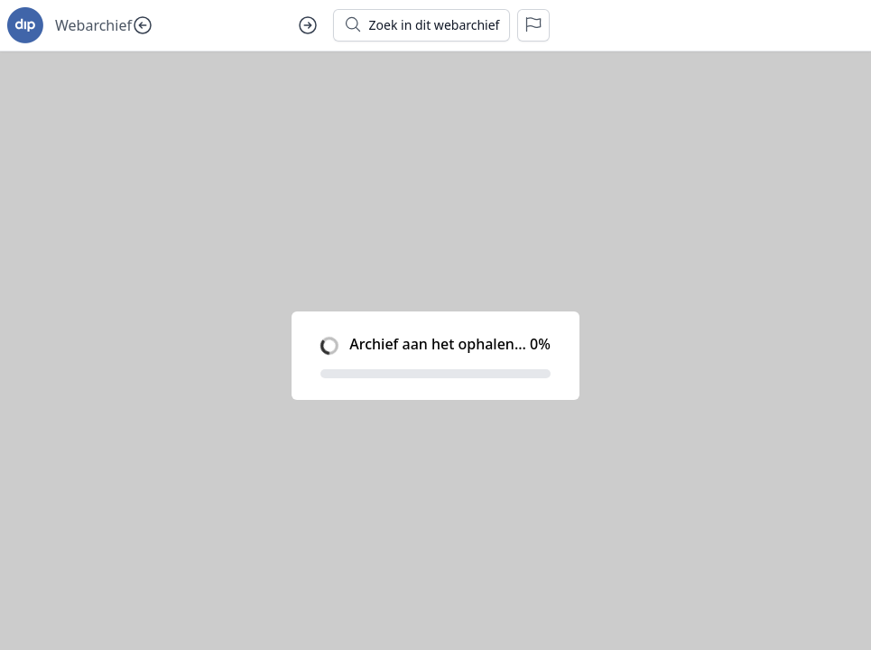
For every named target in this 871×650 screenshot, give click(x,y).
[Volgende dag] (308, 25)
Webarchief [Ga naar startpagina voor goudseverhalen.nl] (93, 25)
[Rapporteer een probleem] (533, 25)
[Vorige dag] (142, 25)
